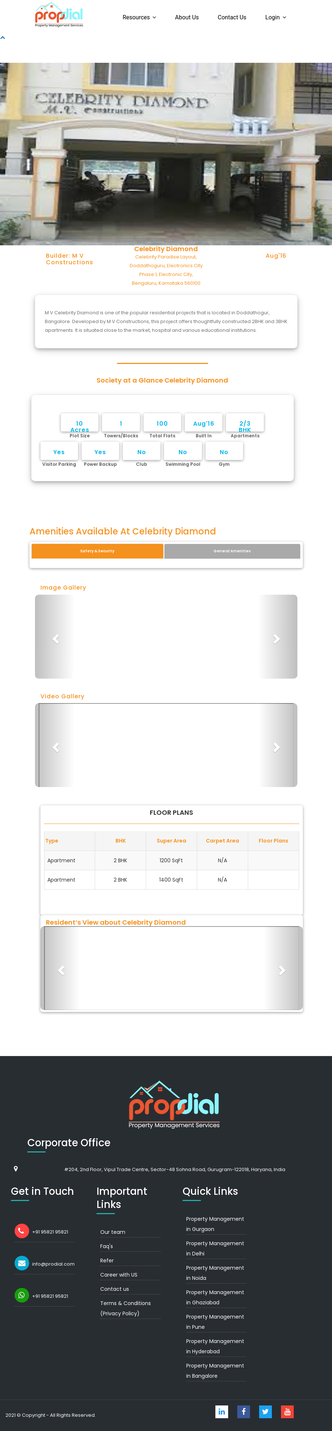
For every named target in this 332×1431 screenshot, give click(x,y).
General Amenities (232, 551)
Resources (136, 17)
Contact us (232, 17)
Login (272, 17)
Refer (107, 1260)
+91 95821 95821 (50, 1231)
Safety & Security (97, 551)
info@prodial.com (53, 1264)
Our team (112, 1232)
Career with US (118, 1274)
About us (187, 17)
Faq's (106, 1246)
